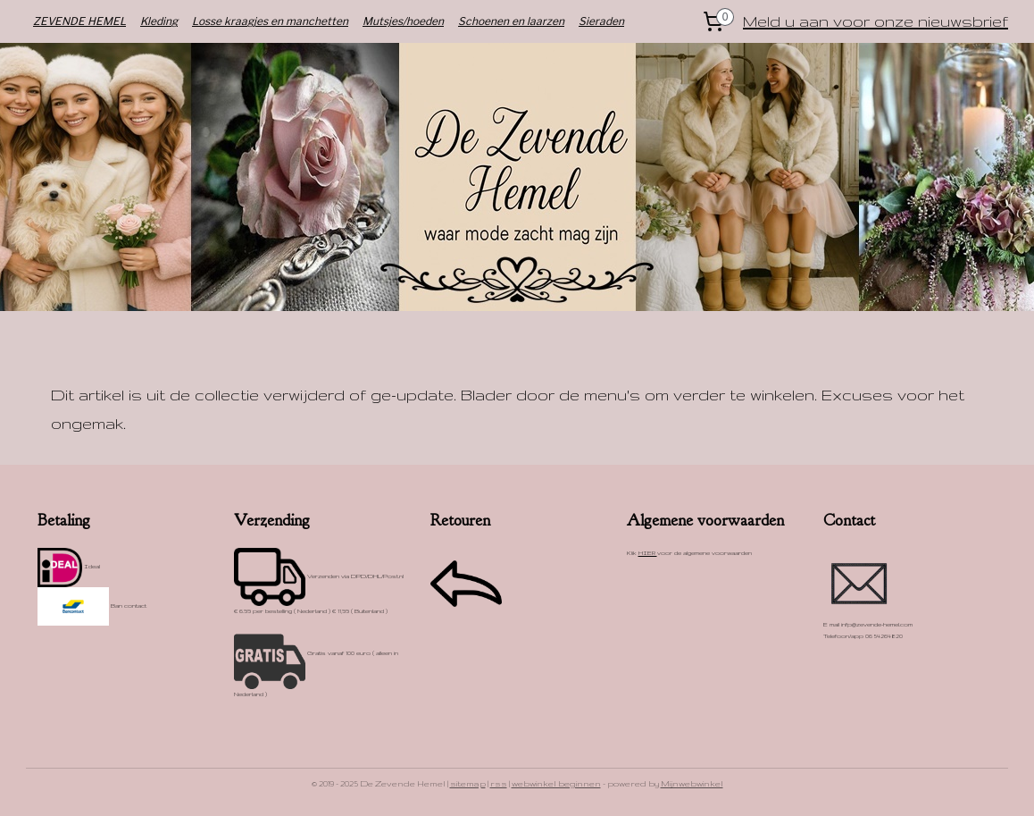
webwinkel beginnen (556, 783)
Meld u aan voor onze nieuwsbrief (875, 21)
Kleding (159, 21)
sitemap (468, 783)
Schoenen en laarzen (511, 21)
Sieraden (601, 21)
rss (498, 783)
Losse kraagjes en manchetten (270, 21)
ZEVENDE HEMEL (79, 21)
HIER (647, 553)
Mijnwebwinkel (692, 783)
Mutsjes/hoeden (403, 21)
